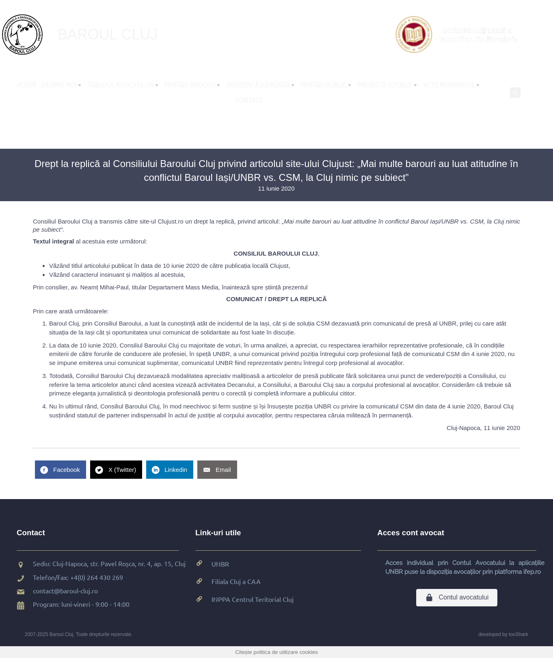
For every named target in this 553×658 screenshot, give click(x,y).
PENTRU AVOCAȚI (190, 84)
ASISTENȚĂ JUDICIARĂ (258, 84)
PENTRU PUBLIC (324, 84)
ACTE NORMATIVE (449, 84)
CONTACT (249, 100)
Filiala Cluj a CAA (236, 581)
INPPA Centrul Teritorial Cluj (253, 599)
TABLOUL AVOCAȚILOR (121, 84)
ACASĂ (26, 84)
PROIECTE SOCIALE (385, 84)
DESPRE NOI (59, 84)
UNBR (220, 564)
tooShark (518, 634)
